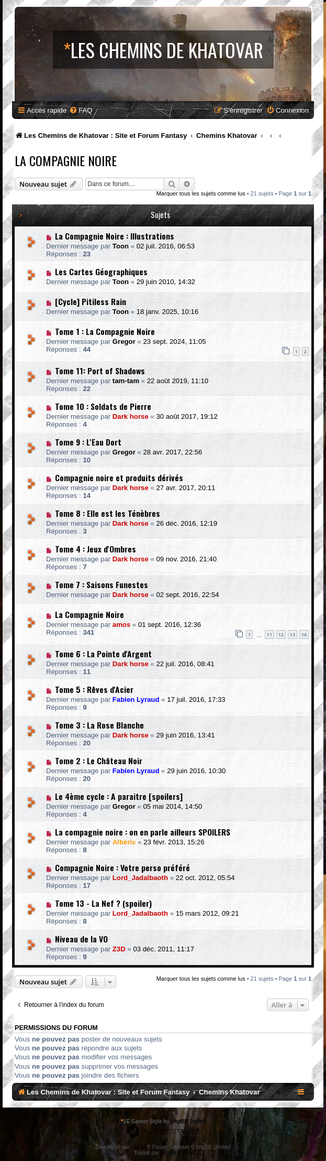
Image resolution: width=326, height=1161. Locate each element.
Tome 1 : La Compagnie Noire (105, 331)
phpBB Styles (188, 1121)
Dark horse (131, 416)
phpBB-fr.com (177, 1153)
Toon (121, 246)
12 (281, 634)
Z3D (119, 949)
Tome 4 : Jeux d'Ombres (95, 548)
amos (121, 624)
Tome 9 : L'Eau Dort (88, 442)
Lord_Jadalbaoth (140, 878)
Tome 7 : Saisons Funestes (101, 584)
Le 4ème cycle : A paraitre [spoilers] (119, 796)
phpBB (139, 1147)
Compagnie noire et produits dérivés (119, 477)
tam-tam (126, 381)
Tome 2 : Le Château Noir (98, 760)
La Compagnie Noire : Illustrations (114, 236)
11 (269, 634)
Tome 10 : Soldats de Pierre (103, 406)
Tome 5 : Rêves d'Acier (94, 689)
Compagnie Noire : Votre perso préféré (122, 867)
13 (292, 634)
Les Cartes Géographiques (101, 271)
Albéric (124, 842)
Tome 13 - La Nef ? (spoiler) (103, 903)
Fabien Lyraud (136, 699)
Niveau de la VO (81, 938)
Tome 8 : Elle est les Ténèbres (107, 513)
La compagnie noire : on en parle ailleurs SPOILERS (142, 832)
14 (304, 634)
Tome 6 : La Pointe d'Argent (103, 653)
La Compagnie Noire (66, 160)
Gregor (124, 341)
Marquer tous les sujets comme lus (200, 193)
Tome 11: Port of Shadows (100, 370)
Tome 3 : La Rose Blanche (99, 725)
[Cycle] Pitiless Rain (90, 301)
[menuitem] (80, 110)
